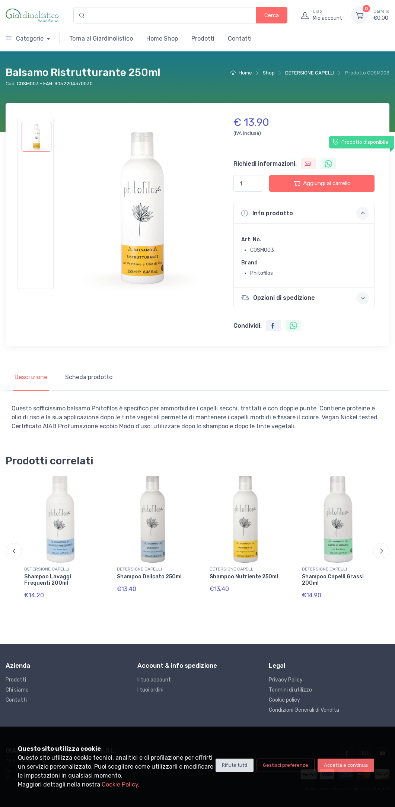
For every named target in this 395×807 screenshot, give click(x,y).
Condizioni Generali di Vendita (304, 710)
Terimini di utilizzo (290, 690)
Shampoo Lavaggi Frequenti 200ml (47, 580)
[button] (304, 213)
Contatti (240, 38)
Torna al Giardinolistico (101, 38)
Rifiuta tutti (234, 765)
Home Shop (162, 38)
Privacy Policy (286, 680)
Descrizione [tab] (31, 377)
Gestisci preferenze (285, 765)
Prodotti (202, 38)
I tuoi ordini (150, 690)
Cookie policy (284, 700)
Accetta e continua (346, 765)
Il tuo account (154, 680)
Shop (269, 73)
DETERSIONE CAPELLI (309, 73)
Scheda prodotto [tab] (88, 377)
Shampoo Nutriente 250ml (244, 577)
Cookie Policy (120, 784)
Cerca (271, 15)
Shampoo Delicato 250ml (149, 577)
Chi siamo (17, 690)
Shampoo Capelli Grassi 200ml (333, 580)
